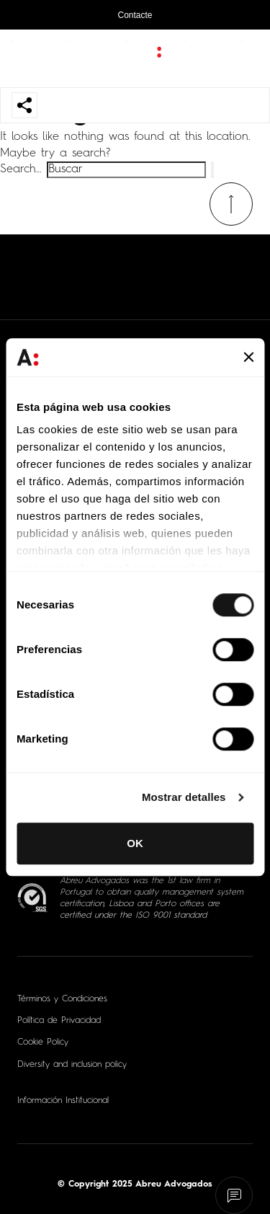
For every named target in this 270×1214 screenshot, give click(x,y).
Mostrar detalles (184, 797)
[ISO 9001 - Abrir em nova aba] (32, 897)
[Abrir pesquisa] (245, 58)
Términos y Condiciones (62, 999)
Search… (21, 169)
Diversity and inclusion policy (72, 1064)
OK (135, 843)
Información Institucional (63, 1100)
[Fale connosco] (234, 1195)
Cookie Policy (42, 1042)
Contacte (134, 15)
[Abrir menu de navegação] (24, 58)
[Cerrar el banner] (248, 358)
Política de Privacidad (59, 1020)
